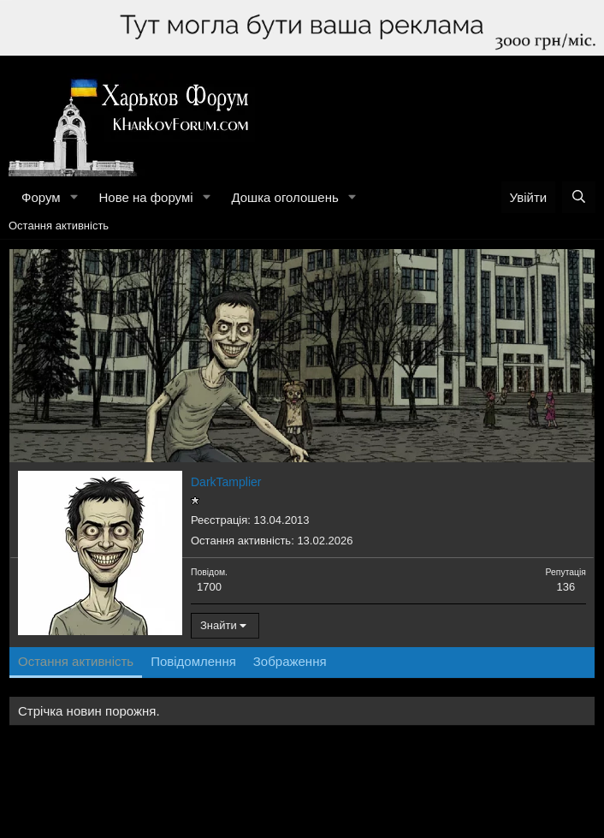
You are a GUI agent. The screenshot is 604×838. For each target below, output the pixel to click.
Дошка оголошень (284, 197)
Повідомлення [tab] (193, 661)
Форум (41, 197)
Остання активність (59, 225)
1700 (209, 586)
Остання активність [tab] (75, 661)
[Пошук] (578, 197)
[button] (74, 197)
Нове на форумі (145, 197)
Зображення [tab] (290, 661)
